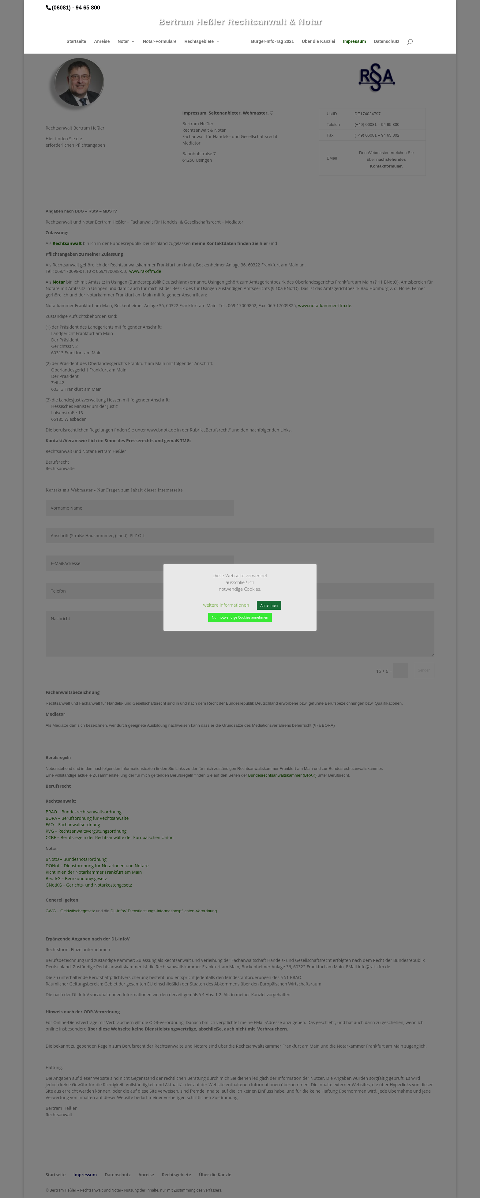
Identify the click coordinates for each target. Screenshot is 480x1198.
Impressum (352, 41)
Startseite (78, 41)
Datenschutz (384, 41)
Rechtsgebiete (201, 41)
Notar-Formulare (162, 41)
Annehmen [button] (269, 605)
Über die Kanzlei (316, 41)
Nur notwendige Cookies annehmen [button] (240, 617)
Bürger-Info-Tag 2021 (270, 41)
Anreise (104, 41)
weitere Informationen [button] (226, 605)
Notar (125, 41)
